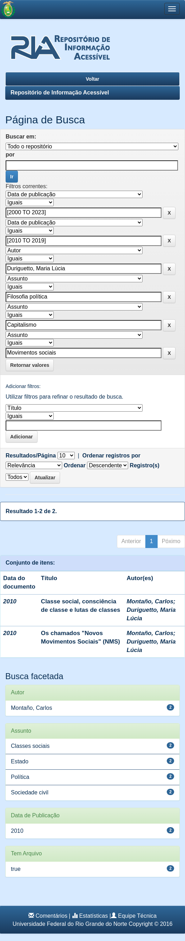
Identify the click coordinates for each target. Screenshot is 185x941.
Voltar (92, 79)
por (10, 155)
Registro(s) (144, 465)
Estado (19, 761)
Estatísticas (93, 916)
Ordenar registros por (111, 456)
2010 (17, 831)
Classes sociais (30, 746)
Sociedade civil (29, 792)
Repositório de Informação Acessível (60, 93)
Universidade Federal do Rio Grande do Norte (70, 924)
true (16, 869)
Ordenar (74, 465)
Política (20, 777)
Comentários (51, 916)
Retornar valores (29, 365)
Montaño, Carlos (150, 601)
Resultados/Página (31, 456)
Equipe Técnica (137, 916)
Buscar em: (21, 137)
